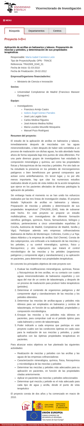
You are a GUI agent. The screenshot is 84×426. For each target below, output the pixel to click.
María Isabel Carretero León (40, 57)
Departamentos (36, 30)
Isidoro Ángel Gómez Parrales (39, 113)
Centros (57, 30)
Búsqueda (14, 30)
